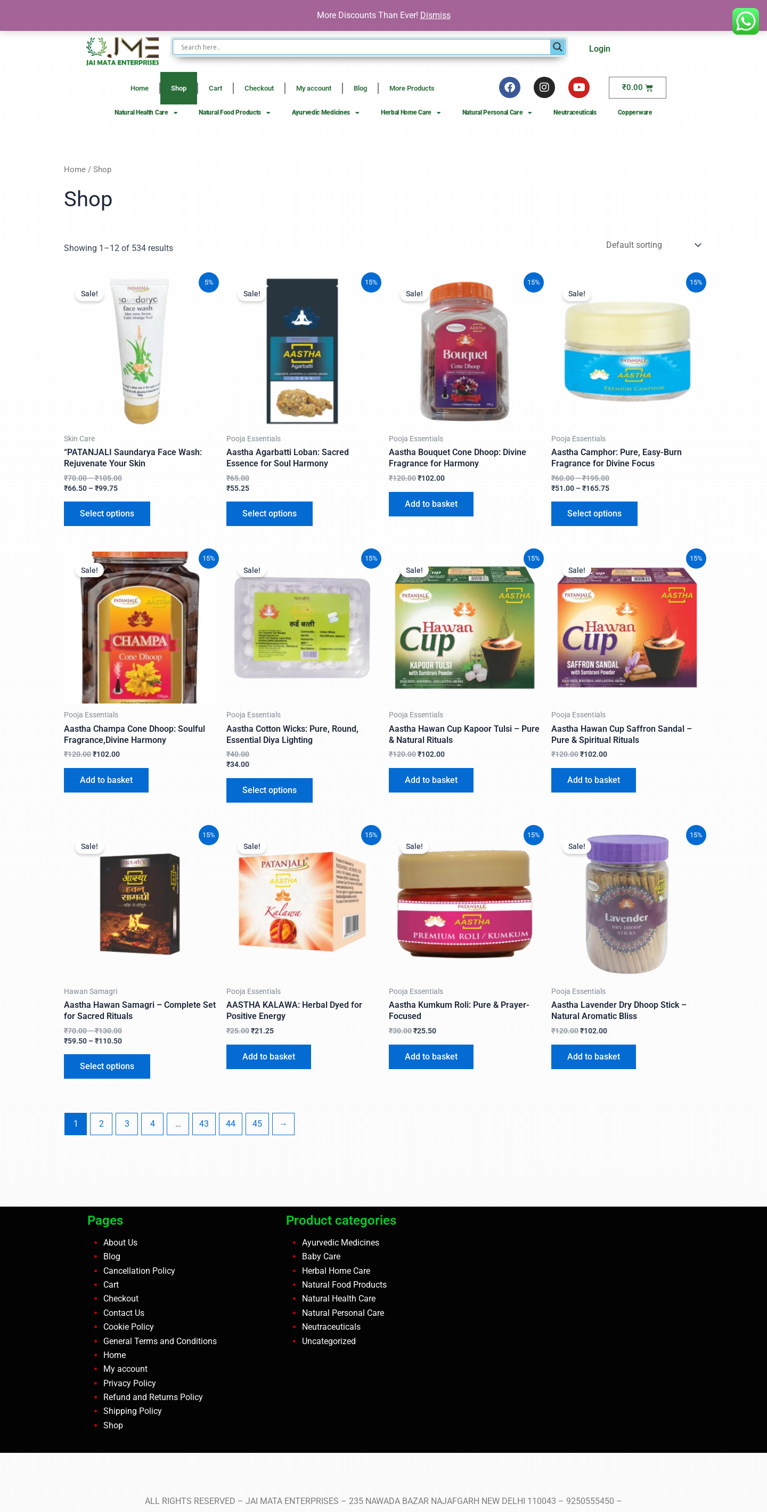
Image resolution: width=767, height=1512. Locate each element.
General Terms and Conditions (160, 1341)
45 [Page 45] (257, 1124)
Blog (360, 88)
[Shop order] (652, 245)
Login (599, 49)
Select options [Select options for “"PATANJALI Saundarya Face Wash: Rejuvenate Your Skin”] (107, 513)
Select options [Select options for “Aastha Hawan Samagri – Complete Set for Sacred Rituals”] (107, 1066)
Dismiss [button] (435, 15)
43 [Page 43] (204, 1124)
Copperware (635, 112)
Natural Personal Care (497, 113)
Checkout (259, 88)
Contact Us (123, 1313)
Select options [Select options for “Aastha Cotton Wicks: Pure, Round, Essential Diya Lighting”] (269, 790)
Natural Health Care (146, 113)
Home (139, 88)
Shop (178, 88)
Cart (215, 88)
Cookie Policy (128, 1327)
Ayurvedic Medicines (326, 113)
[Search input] (364, 46)
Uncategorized (329, 1341)
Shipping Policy (132, 1411)
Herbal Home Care (411, 113)
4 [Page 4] (152, 1124)
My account (313, 88)
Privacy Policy (129, 1383)
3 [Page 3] (127, 1124)
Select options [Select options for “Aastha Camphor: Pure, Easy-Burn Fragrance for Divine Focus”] (594, 513)
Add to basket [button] (431, 504)
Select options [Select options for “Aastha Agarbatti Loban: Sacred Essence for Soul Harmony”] (269, 513)
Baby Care (321, 1256)
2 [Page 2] (101, 1124)
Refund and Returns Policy (153, 1397)
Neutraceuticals (575, 112)
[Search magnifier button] (557, 46)
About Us (120, 1243)
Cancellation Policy (139, 1271)
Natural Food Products (234, 113)
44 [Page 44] (230, 1124)
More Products (412, 88)
